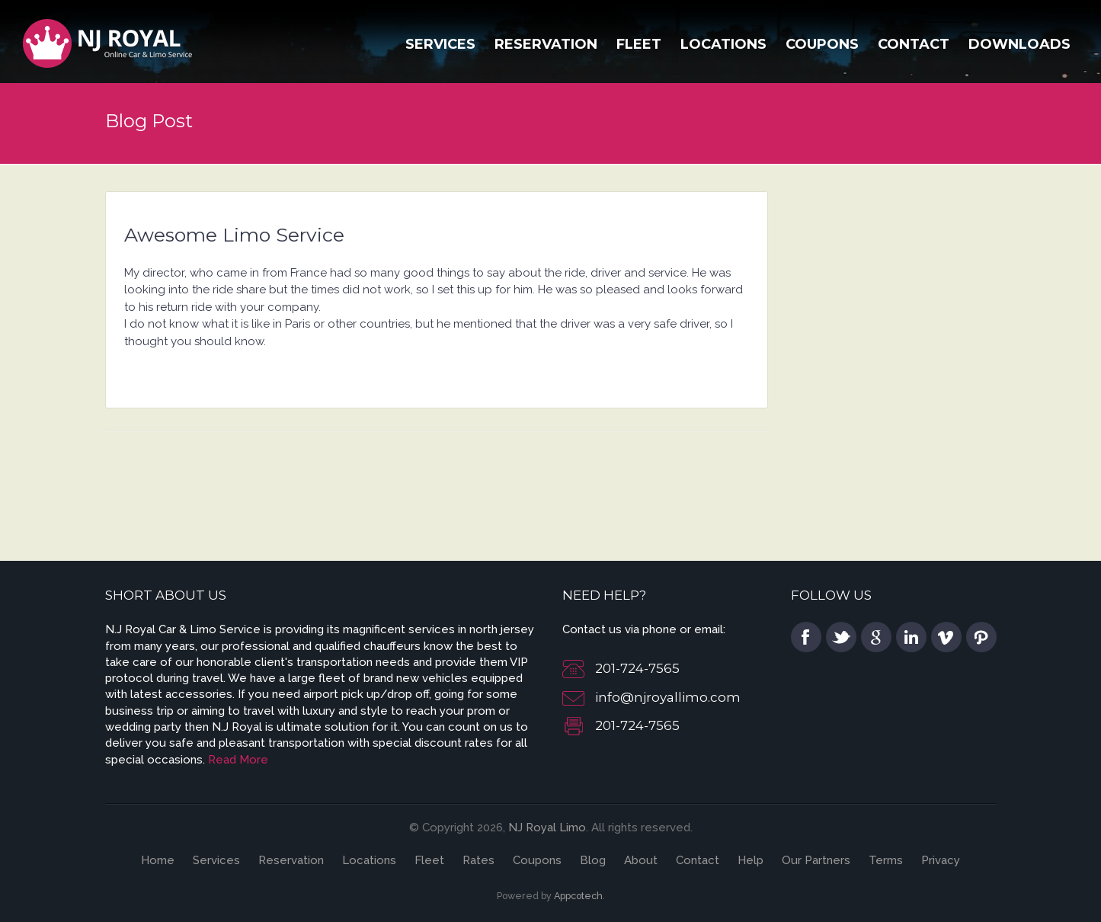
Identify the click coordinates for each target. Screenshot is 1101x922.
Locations (723, 44)
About (641, 860)
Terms (886, 860)
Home (157, 860)
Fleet (638, 44)
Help (750, 860)
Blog (593, 860)
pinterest (981, 637)
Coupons (822, 44)
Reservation (545, 44)
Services (440, 44)
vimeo (946, 637)
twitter (841, 637)
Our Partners (816, 860)
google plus (876, 637)
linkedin (911, 637)
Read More (238, 760)
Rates (478, 860)
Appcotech (578, 895)
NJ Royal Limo (547, 827)
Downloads (1019, 44)
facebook (806, 637)
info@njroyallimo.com (668, 697)
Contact (913, 44)
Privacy (940, 860)
